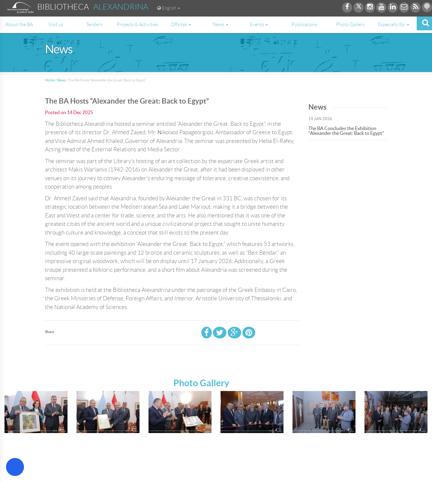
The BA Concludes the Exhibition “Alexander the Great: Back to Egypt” (346, 130)
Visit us (55, 24)
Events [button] (259, 24)
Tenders (94, 24)
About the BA (19, 24)
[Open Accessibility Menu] (15, 467)
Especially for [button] (393, 24)
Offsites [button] (181, 24)
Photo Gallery (350, 24)
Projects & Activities (137, 24)
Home (50, 80)
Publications (304, 24)
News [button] (220, 24)
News (61, 80)
